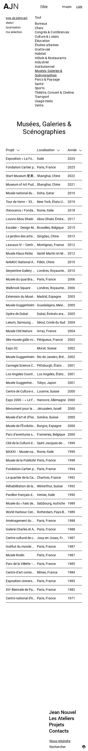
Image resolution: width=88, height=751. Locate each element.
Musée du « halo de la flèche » (21, 503)
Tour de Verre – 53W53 (21, 201)
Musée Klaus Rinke (19, 253)
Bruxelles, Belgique (50, 227)
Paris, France (46, 167)
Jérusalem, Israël (49, 408)
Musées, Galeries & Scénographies (48, 72)
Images (67, 6)
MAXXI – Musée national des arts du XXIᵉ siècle (21, 451)
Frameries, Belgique (51, 434)
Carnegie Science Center (21, 365)
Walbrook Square (18, 288)
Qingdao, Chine (48, 236)
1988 (71, 520)
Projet (13, 150)
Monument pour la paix (21, 408)
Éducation (42, 40)
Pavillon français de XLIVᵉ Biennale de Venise (21, 494)
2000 (71, 391)
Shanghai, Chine (48, 176)
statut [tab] (9, 22)
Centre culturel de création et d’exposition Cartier (21, 538)
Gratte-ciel (42, 49)
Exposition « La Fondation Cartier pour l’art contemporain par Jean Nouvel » (21, 158)
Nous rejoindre (59, 741)
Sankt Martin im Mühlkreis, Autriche (52, 253)
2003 (71, 339)
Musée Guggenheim (20, 305)
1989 (71, 503)
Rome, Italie (45, 210)
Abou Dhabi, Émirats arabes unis (52, 219)
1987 (71, 538)
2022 (71, 176)
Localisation (48, 150)
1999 (71, 443)
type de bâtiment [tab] (16, 18)
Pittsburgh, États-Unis (52, 365)
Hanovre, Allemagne (51, 400)
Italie (40, 158)
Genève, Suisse (47, 417)
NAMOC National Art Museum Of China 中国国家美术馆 (21, 262)
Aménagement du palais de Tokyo (21, 520)
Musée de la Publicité (21, 460)
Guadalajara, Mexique (52, 305)
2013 (71, 236)
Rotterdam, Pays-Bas (52, 512)
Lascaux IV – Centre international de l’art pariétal (21, 244)
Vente (39, 105)
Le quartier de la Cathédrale (21, 477)
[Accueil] (10, 4)
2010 (71, 262)
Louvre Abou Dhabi (19, 219)
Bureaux (41, 23)
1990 (71, 494)
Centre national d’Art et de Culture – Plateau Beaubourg (21, 598)
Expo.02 (12, 348)
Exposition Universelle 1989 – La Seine (21, 581)
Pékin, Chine (45, 262)
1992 (71, 477)
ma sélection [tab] (14, 32)
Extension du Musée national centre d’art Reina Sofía (21, 296)
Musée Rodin (15, 555)
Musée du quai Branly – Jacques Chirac (21, 279)
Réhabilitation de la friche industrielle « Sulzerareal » (21, 486)
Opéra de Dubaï (17, 313)
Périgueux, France (50, 339)
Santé (39, 84)
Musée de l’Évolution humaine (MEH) (21, 425)
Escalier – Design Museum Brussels (21, 227)
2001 (71, 365)
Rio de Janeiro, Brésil (52, 357)
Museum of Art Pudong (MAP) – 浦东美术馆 (21, 184)
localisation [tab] (13, 27)
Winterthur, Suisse (50, 486)
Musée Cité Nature (19, 331)
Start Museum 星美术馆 (21, 176)
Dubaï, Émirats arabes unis (52, 313)
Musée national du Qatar (21, 193)
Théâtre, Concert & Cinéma (54, 92)
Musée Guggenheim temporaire (21, 382)
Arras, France (46, 331)
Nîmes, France (47, 572)
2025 (71, 158)
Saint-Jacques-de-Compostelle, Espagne (52, 443)
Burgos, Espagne (49, 425)
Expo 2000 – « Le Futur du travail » (21, 400)
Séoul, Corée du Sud (51, 322)
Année (75, 150)
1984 (71, 572)
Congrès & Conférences (52, 32)
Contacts (59, 731)
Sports (40, 88)
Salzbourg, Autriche (51, 503)
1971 (71, 598)
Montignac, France (50, 244)
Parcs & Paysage (47, 79)
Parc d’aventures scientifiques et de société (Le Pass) (21, 434)
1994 (71, 469)
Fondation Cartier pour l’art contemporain (21, 469)
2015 (71, 227)
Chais (39, 28)
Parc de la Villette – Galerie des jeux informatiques (21, 563)
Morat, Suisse (46, 348)
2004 (71, 322)
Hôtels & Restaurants (50, 58)
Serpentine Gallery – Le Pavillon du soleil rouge (21, 270)
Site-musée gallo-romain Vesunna (21, 339)
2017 (71, 219)
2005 (71, 296)
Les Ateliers (61, 718)
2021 (71, 184)
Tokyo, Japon (46, 382)
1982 (71, 589)
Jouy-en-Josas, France (52, 538)
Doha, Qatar (45, 193)
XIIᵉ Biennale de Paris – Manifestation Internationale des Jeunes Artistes (21, 589)
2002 (71, 348)
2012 (71, 244)
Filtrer (44, 6)
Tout (38, 17)
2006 (71, 279)
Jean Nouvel (62, 712)
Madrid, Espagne (49, 296)
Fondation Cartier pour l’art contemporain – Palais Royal (21, 167)
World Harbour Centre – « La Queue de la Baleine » (21, 512)
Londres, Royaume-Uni (52, 270)
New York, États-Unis (52, 201)
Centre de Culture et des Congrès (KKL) (21, 391)
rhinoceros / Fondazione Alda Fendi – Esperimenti (21, 210)
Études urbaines (47, 45)
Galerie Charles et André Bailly (21, 529)
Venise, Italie (46, 494)
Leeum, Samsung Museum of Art (21, 322)
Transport (42, 96)
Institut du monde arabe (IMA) (21, 546)
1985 (71, 563)
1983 (71, 581)
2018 (71, 210)
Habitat (40, 53)
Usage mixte (44, 101)
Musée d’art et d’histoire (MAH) (21, 417)
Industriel (42, 62)
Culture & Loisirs (47, 36)
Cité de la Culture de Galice (21, 443)
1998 (71, 460)
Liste (79, 6)
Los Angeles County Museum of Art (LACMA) (21, 374)
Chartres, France (49, 477)
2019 (71, 193)
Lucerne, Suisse (48, 391)
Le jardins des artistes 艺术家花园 (21, 236)
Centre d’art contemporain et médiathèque (21, 572)
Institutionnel (44, 66)
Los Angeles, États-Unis (52, 374)
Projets (56, 725)
